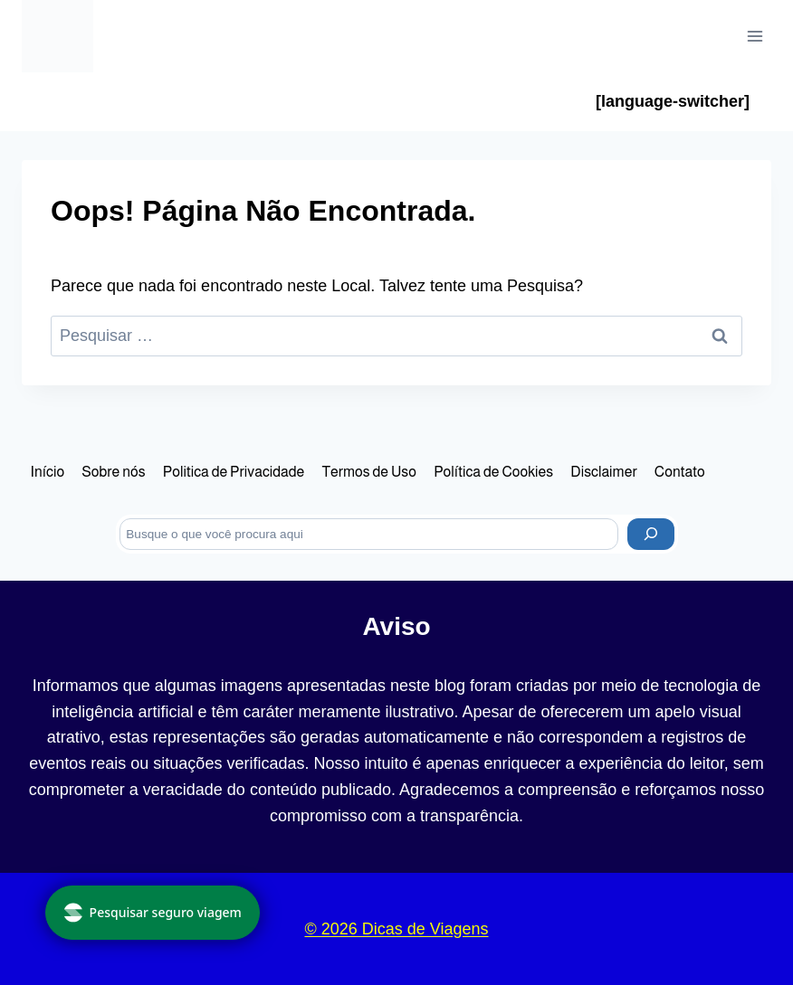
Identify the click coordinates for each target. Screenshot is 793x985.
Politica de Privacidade (233, 471)
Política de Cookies (493, 471)
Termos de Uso (368, 471)
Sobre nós (113, 471)
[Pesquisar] (650, 534)
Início (48, 471)
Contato (679, 471)
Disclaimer (603, 471)
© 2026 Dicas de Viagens (396, 929)
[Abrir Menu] (754, 36)
